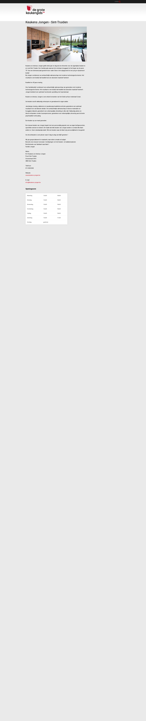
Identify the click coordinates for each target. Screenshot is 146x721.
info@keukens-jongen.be (33, 182)
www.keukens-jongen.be (33, 175)
